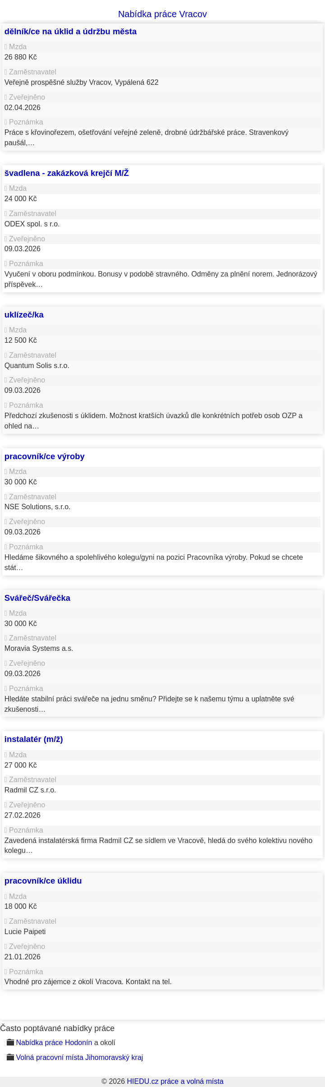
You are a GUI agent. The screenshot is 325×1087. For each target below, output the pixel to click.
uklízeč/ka (24, 314)
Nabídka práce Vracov (162, 14)
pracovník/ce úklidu (43, 880)
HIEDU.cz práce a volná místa (175, 1081)
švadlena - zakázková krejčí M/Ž (67, 173)
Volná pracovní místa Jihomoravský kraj (79, 1057)
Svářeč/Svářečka (37, 598)
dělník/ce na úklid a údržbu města (71, 31)
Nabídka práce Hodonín (54, 1042)
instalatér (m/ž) (34, 739)
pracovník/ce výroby (45, 456)
